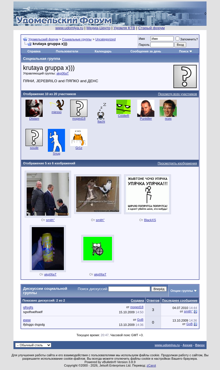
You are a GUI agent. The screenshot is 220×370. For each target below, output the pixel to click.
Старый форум (151, 28)
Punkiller (146, 118)
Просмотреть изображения (177, 163)
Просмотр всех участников (177, 94)
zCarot (151, 365)
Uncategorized (105, 39)
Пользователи (67, 51)
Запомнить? (187, 39)
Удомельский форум (43, 39)
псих (168, 118)
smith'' (50, 220)
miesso (57, 112)
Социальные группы (76, 39)
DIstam (34, 118)
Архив (187, 345)
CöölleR (123, 115)
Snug (56, 153)
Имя (142, 38)
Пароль (144, 44)
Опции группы (181, 290)
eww (27, 320)
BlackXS (150, 220)
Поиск (183, 51)
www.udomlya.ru (69, 28)
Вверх (200, 345)
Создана (137, 300)
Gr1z (78, 147)
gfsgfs (28, 307)
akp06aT (62, 73)
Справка (34, 51)
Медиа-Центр (99, 28)
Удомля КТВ (124, 28)
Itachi (101, 121)
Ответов (153, 300)
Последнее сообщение (180, 300)
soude (34, 147)
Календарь (103, 51)
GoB (140, 319)
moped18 (78, 118)
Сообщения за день (145, 51)
